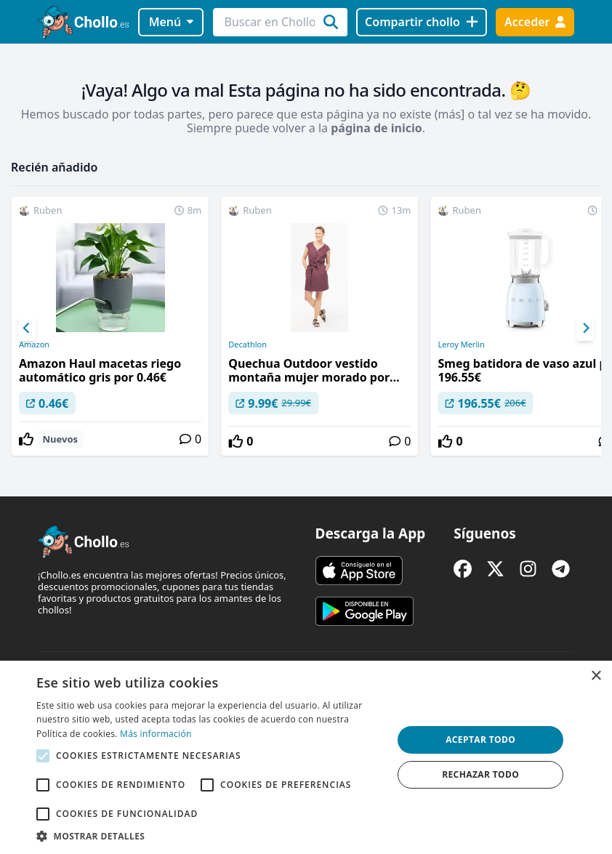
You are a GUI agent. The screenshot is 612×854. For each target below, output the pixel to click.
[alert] (306, 757)
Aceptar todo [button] (480, 739)
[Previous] (27, 328)
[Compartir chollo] (421, 22)
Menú (171, 22)
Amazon (34, 344)
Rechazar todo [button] (480, 774)
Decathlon (247, 344)
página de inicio (376, 128)
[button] (209, 836)
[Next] (585, 328)
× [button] (595, 676)
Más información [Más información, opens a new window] (155, 734)
